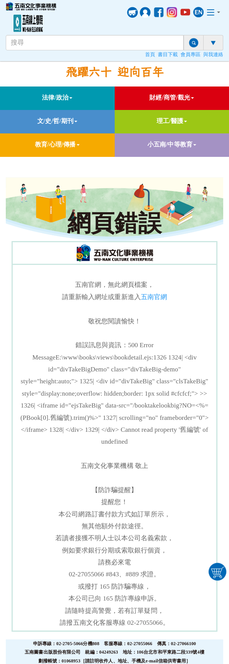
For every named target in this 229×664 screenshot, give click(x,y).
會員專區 (191, 54)
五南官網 (154, 297)
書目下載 (168, 54)
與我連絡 (213, 54)
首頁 (150, 54)
